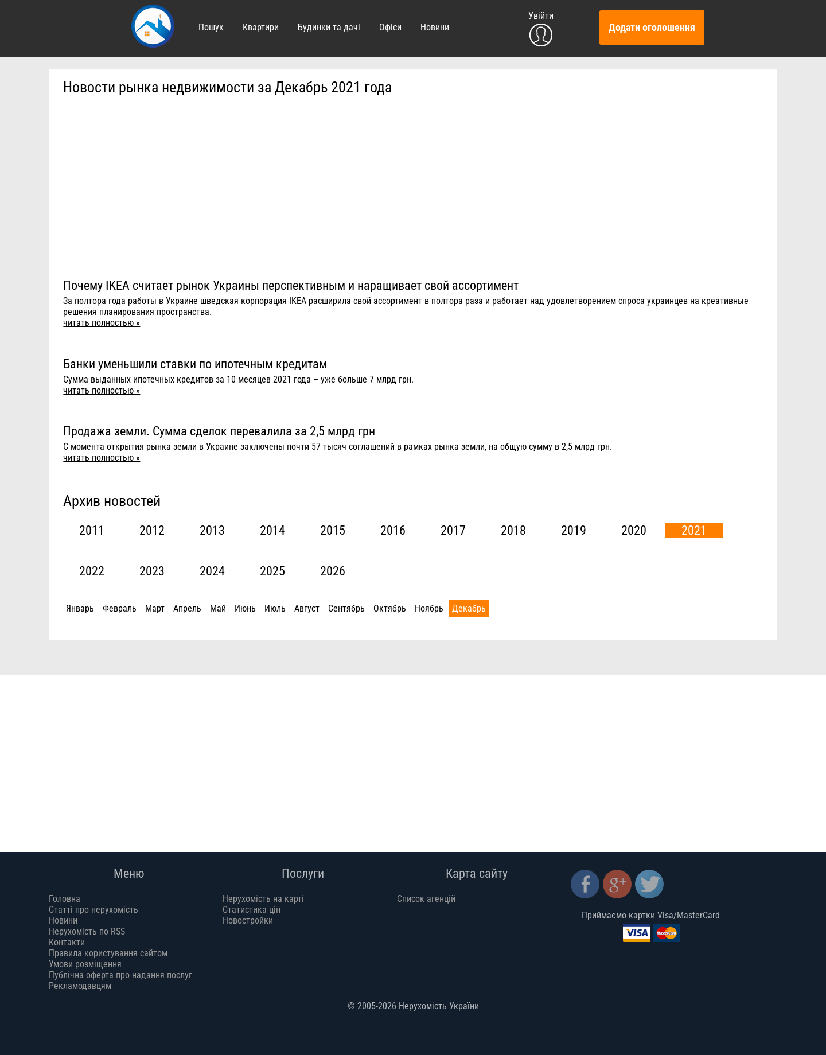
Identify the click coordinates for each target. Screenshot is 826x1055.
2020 (633, 530)
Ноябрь (429, 608)
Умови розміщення (85, 964)
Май (218, 608)
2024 (212, 570)
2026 (332, 570)
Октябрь (389, 608)
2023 (152, 570)
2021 (694, 530)
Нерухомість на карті (263, 898)
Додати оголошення (652, 27)
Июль (275, 608)
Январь (80, 608)
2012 (152, 530)
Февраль (120, 608)
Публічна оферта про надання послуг (120, 975)
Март (155, 608)
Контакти (67, 942)
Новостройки (248, 920)
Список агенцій (426, 898)
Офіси (390, 27)
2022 (91, 570)
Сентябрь (346, 608)
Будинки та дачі (329, 27)
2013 (212, 530)
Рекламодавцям (80, 985)
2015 (332, 530)
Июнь (245, 608)
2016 (393, 530)
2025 (272, 570)
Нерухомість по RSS (87, 931)
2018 (513, 530)
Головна (64, 898)
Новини (434, 27)
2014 (272, 530)
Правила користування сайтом (108, 953)
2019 (573, 530)
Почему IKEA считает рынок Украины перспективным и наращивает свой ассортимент (291, 285)
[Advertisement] (413, 187)
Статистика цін (251, 909)
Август (307, 608)
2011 (91, 530)
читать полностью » (101, 322)
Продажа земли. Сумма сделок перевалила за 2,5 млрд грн (219, 430)
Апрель (187, 608)
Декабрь (469, 608)
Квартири (261, 27)
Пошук (211, 27)
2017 (453, 530)
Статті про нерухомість (93, 909)
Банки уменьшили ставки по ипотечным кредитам (195, 363)
